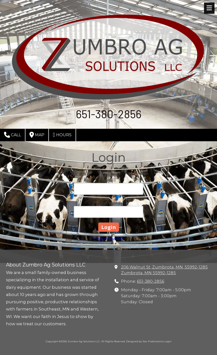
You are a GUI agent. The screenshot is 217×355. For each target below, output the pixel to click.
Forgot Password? (108, 239)
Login (168, 341)
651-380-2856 (150, 281)
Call (12, 135)
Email (109, 180)
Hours (62, 135)
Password (109, 203)
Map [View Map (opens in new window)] (36, 135)
